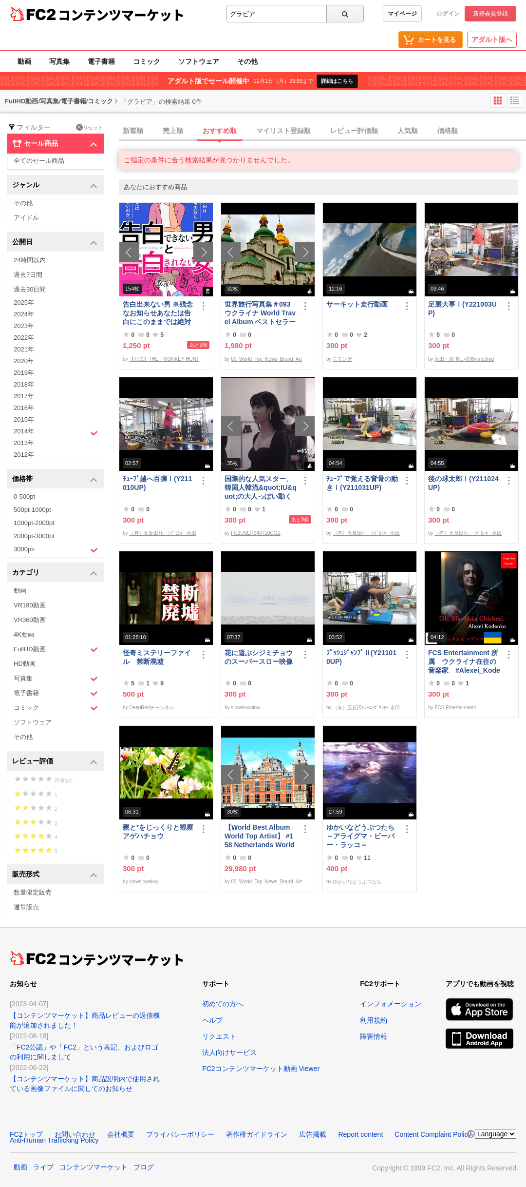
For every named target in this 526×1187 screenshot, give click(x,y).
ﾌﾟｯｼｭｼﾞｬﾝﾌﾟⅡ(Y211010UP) (361, 657)
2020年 (24, 361)
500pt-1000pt (32, 509)
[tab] (322, 131)
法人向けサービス (229, 1052)
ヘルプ (212, 1020)
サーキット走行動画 (357, 304)
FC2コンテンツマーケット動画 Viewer (260, 1068)
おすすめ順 (220, 131)
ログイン (448, 13)
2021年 (24, 349)
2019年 (24, 372)
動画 (24, 61)
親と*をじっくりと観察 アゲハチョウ (159, 831)
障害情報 (373, 1036)
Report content (360, 1134)
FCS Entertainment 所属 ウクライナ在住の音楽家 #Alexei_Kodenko (464, 662)
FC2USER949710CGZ (255, 533)
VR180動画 (30, 605)
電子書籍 (101, 61)
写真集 (59, 61)
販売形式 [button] (54, 874)
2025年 (24, 302)
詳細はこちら (337, 81)
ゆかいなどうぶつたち (357, 881)
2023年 (24, 326)
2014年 (56, 432)
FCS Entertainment (455, 707)
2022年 (24, 337)
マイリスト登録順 (283, 131)
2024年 (24, 314)
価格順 (447, 131)
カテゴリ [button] (54, 573)
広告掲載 (312, 1134)
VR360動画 (30, 619)
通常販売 (26, 907)
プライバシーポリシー (180, 1134)
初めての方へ (222, 1004)
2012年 (24, 454)
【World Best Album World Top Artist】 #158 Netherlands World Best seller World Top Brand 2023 (260, 836)
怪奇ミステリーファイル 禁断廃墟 (157, 657)
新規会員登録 (490, 13)
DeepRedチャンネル (151, 707)
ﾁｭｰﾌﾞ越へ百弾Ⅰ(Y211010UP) (157, 483)
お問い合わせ (75, 1134)
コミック (146, 61)
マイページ (402, 13)
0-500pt (24, 496)
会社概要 (120, 1134)
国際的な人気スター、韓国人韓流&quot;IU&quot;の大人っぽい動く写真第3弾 (261, 488)
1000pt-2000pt (34, 522)
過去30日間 (30, 289)
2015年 (24, 419)
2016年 (24, 407)
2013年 (24, 443)
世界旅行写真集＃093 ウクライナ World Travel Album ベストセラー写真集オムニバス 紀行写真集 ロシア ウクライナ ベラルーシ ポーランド (261, 313)
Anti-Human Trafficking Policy (54, 1140)
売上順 (173, 131)
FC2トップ (26, 1134)
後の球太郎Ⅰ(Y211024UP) (463, 483)
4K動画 (24, 634)
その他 (247, 61)
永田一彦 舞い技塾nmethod (464, 359)
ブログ (143, 1167)
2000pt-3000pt (34, 536)
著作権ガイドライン (256, 1134)
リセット (89, 127)
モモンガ (342, 359)
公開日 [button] (54, 242)
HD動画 (25, 663)
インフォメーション (390, 1004)
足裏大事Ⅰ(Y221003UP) (462, 308)
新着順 (133, 131)
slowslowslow (245, 707)
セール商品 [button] (54, 144)
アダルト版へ (491, 39)
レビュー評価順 (354, 131)
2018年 (24, 384)
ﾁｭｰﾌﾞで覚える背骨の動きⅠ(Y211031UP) (362, 483)
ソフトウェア (198, 61)
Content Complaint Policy (432, 1134)
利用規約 (373, 1020)
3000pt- (56, 549)
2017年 (24, 396)
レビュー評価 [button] (54, 761)
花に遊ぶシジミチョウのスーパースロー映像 (259, 657)
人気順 (407, 131)
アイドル (26, 217)
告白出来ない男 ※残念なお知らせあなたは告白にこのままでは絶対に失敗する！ (158, 313)
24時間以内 (30, 260)
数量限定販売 (33, 892)
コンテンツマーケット (121, 14)
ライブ (43, 1167)
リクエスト (219, 1036)
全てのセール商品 (39, 160)
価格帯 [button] (54, 479)
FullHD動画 (56, 649)
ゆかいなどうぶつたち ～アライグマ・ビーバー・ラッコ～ (362, 836)
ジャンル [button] (54, 185)
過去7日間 (28, 274)
